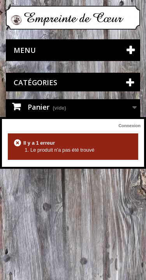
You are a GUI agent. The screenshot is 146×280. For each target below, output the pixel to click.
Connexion (129, 125)
